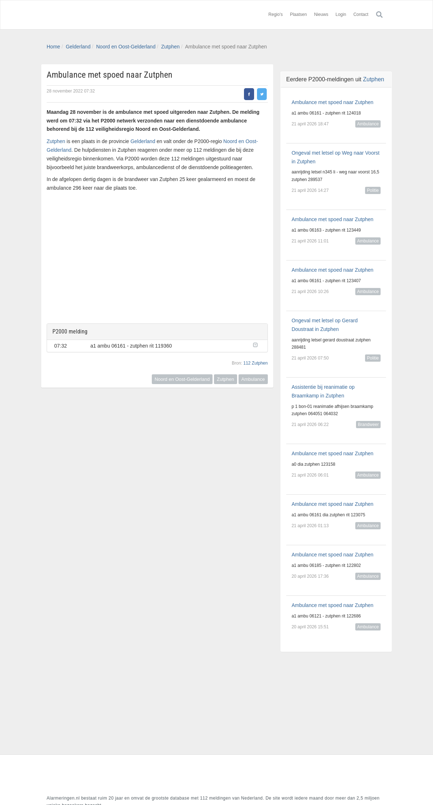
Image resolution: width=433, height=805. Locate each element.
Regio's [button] (276, 14)
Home (53, 46)
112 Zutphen (255, 363)
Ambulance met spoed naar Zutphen (332, 102)
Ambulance (253, 379)
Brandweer (368, 424)
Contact (360, 14)
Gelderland (78, 46)
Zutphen (170, 46)
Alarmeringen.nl (90, 14)
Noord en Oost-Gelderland (125, 46)
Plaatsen (298, 14)
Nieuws (321, 14)
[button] (257, 344)
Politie (373, 190)
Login (340, 14)
